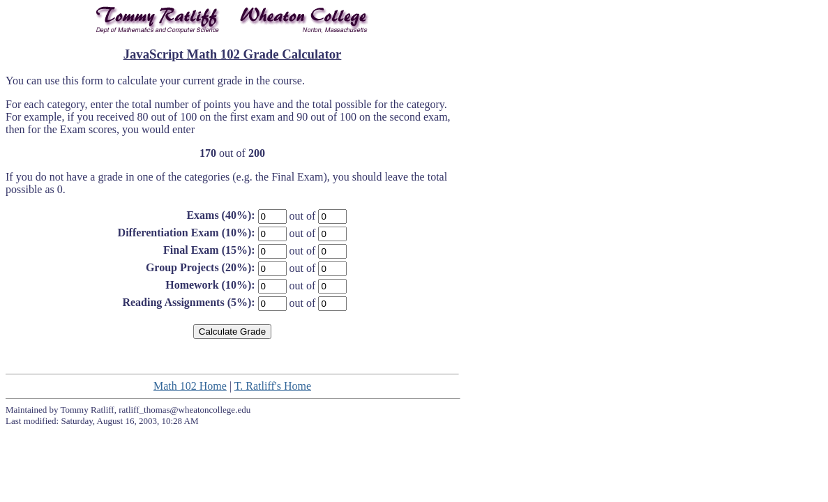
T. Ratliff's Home (272, 386)
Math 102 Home (190, 386)
